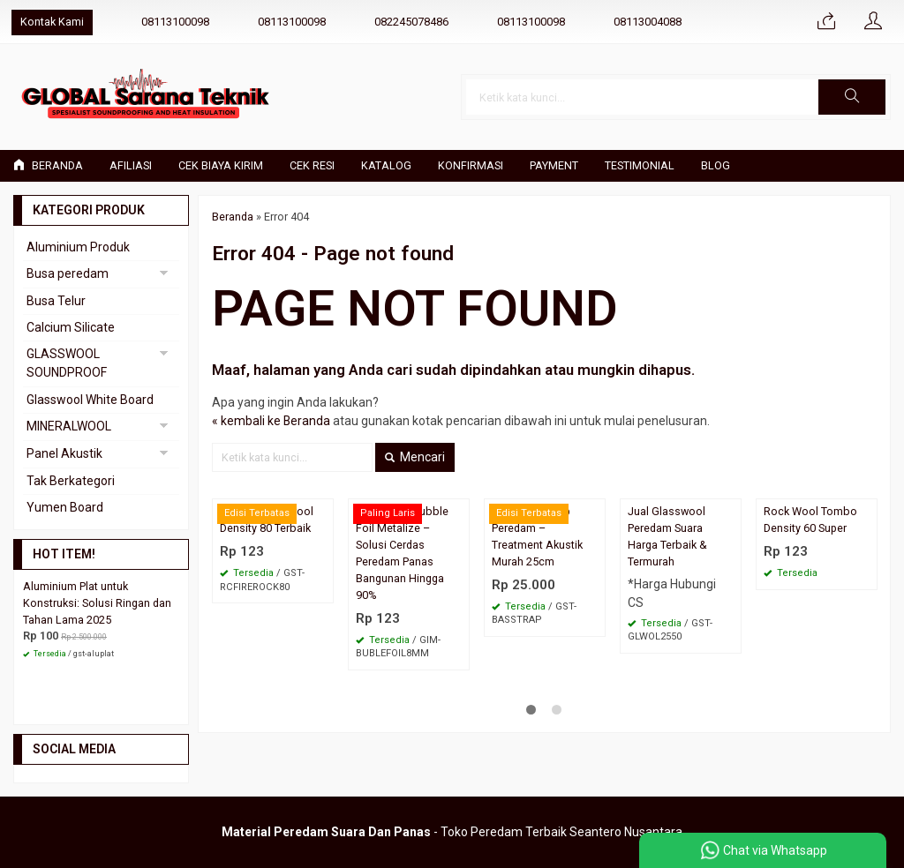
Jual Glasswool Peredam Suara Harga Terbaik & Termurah (667, 536)
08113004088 (648, 21)
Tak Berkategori (70, 481)
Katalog (386, 165)
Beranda (48, 165)
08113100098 (175, 21)
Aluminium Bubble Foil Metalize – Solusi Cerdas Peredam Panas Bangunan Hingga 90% (402, 553)
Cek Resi (312, 165)
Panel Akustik (64, 453)
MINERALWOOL (68, 426)
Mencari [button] (415, 457)
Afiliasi (130, 165)
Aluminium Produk (78, 247)
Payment (554, 165)
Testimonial (639, 165)
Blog (715, 165)
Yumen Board (64, 507)
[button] (851, 97)
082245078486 (411, 21)
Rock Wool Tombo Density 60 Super (810, 520)
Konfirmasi (470, 165)
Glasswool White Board (90, 400)
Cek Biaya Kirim (220, 165)
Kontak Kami (52, 21)
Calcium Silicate (70, 327)
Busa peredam (67, 273)
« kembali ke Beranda (271, 421)
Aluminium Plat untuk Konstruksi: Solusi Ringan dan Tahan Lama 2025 (97, 603)
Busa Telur (56, 301)
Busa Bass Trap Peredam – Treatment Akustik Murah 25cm (537, 536)
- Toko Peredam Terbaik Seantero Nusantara (452, 832)
